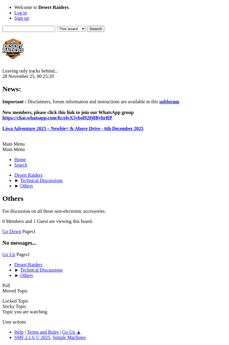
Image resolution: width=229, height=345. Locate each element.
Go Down (11, 231)
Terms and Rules (43, 332)
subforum (169, 101)
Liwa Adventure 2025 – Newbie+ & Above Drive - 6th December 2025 (72, 128)
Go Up (8, 254)
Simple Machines (69, 337)
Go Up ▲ (71, 332)
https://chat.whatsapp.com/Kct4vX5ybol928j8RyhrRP (57, 117)
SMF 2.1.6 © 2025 (32, 337)
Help (19, 332)
